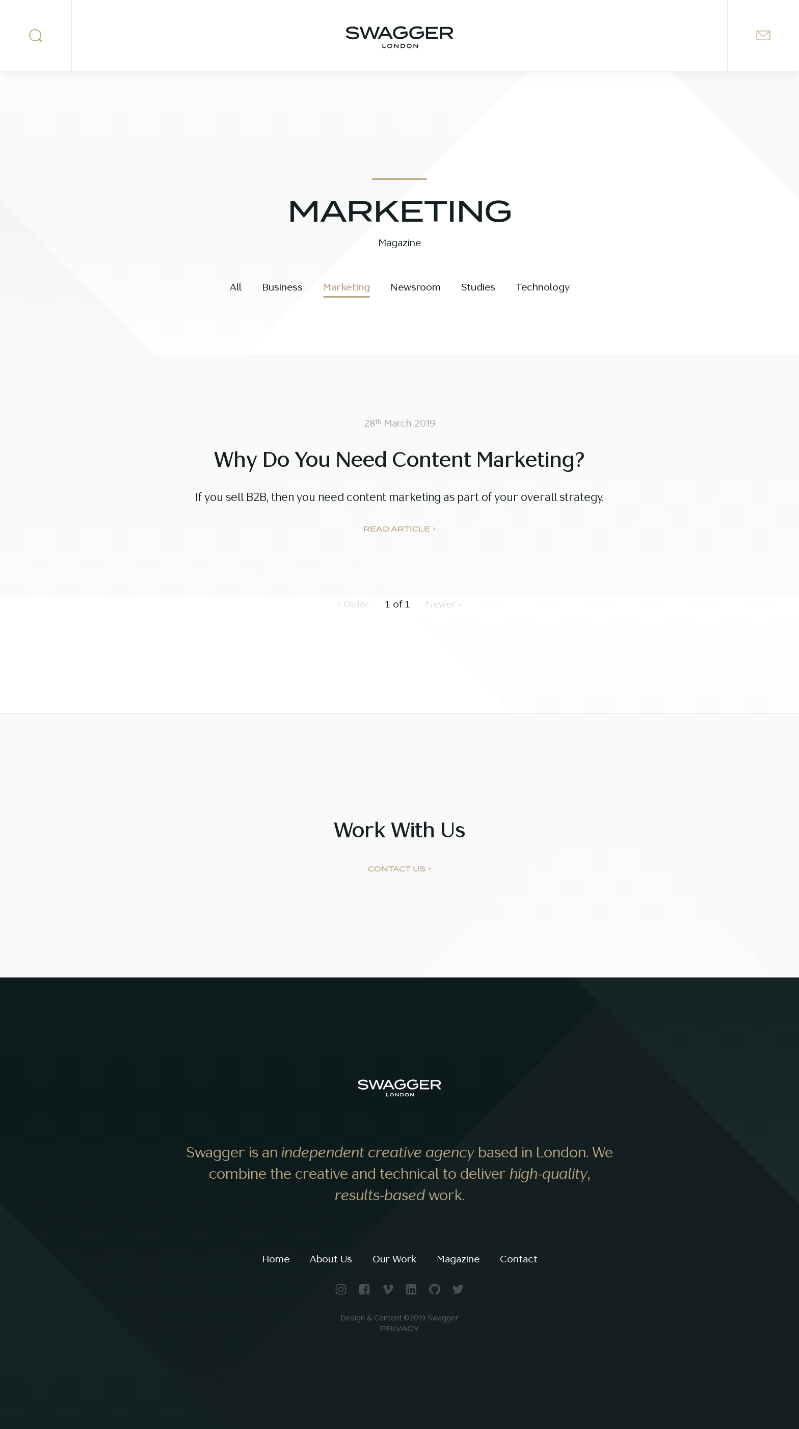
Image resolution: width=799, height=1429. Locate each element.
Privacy (399, 1329)
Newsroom (415, 287)
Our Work (394, 1259)
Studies (478, 287)
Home (275, 1259)
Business (282, 287)
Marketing (346, 287)
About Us (331, 1259)
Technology (543, 287)
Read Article (396, 529)
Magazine (458, 1259)
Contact (519, 1259)
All (236, 287)
